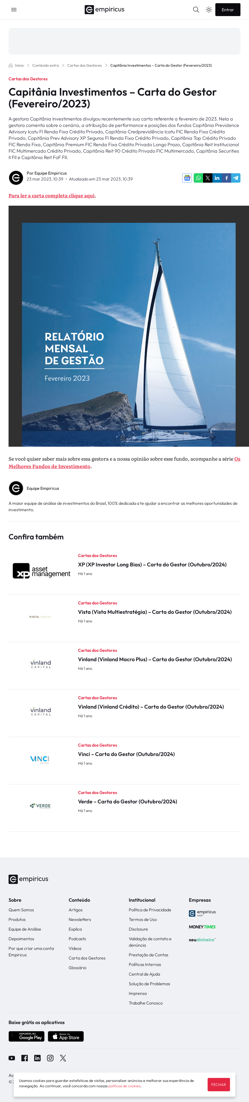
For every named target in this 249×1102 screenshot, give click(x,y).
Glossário (77, 967)
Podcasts (77, 938)
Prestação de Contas (148, 954)
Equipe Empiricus (50, 173)
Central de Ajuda (144, 974)
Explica (75, 929)
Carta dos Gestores (87, 958)
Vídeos (75, 948)
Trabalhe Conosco (146, 1003)
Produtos (17, 919)
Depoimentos (21, 938)
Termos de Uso (143, 919)
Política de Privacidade (150, 909)
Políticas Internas (145, 964)
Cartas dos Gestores (28, 78)
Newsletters (80, 919)
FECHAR (218, 1084)
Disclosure (138, 929)
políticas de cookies (124, 1086)
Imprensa (138, 993)
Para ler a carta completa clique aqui (52, 195)
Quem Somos (21, 909)
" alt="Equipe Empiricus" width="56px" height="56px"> (16, 488)
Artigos (76, 909)
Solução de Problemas (149, 983)
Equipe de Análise (25, 929)
